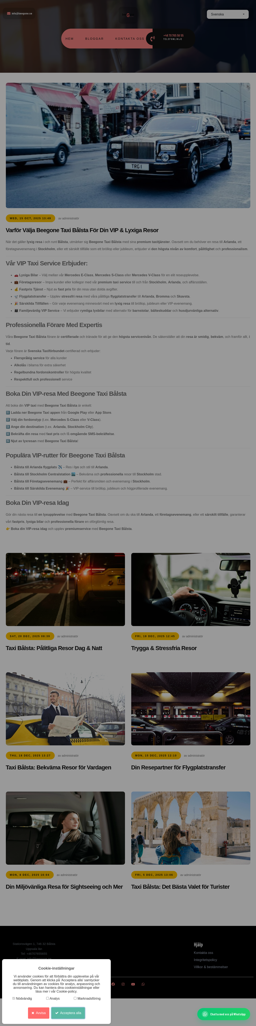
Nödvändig (22, 998)
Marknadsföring (87, 998)
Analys (53, 998)
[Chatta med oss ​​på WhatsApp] (223, 1014)
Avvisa (39, 1013)
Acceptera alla (68, 1013)
